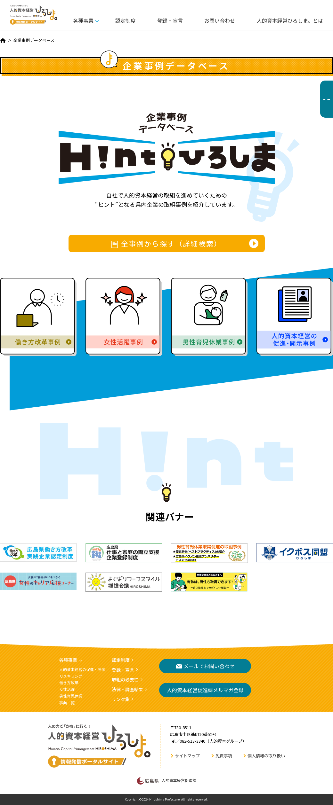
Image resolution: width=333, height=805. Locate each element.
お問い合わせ (219, 20)
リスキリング (70, 676)
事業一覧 (67, 702)
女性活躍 (67, 689)
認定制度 (125, 20)
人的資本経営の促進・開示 (82, 669)
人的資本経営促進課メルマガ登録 (205, 690)
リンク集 (121, 699)
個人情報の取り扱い (266, 756)
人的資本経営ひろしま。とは (290, 20)
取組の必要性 (125, 679)
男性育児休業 (70, 696)
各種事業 (83, 20)
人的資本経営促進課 (166, 780)
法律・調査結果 (127, 689)
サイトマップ (187, 756)
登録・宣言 (170, 20)
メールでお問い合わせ (205, 666)
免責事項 (223, 756)
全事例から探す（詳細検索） (166, 243)
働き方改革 (68, 682)
